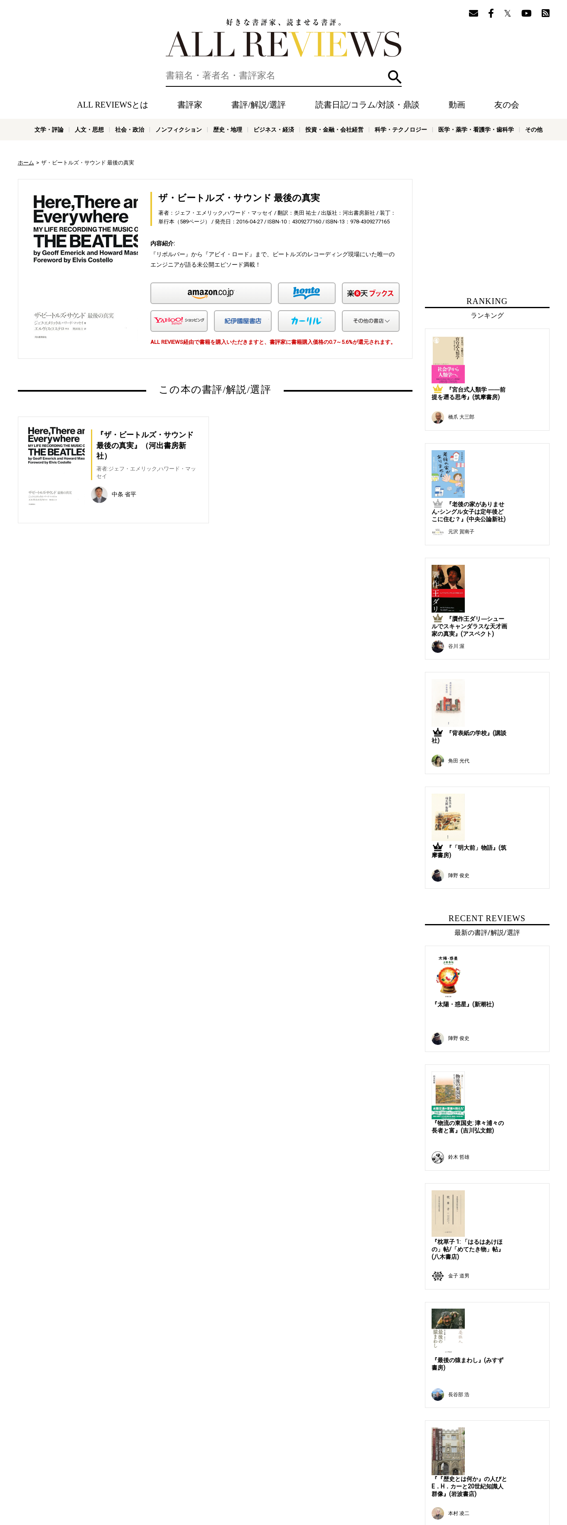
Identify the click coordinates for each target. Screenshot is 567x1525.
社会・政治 (129, 129)
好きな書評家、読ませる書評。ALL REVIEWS (284, 38)
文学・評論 (49, 129)
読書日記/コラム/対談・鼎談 (367, 104)
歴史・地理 (227, 129)
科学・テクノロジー (401, 129)
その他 (533, 129)
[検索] (284, 75)
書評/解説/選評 (258, 104)
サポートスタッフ (254, 1471)
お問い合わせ (354, 1471)
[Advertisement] (135, 619)
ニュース (163, 1471)
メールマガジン (340, 1458)
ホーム (26, 162)
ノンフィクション (178, 129)
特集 (287, 1458)
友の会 (506, 104)
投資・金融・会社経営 (334, 129)
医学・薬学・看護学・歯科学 (476, 129)
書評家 (189, 104)
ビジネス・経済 (273, 129)
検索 (395, 77)
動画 (457, 104)
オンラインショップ (203, 1471)
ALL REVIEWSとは (112, 104)
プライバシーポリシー (306, 1471)
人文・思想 (89, 129)
